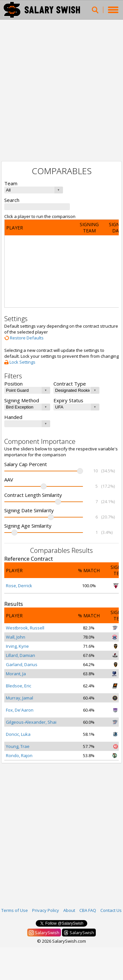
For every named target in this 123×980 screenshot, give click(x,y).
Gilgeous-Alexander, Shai (31, 722)
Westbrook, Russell (25, 628)
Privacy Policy (45, 910)
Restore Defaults (24, 338)
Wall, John (15, 637)
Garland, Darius (21, 664)
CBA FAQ (87, 910)
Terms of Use (14, 910)
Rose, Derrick (19, 586)
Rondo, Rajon (19, 755)
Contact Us (111, 910)
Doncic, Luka (18, 734)
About (69, 910)
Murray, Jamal (19, 698)
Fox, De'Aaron (19, 710)
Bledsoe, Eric (18, 686)
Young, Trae (18, 746)
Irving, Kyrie (17, 646)
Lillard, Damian (20, 655)
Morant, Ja (16, 674)
